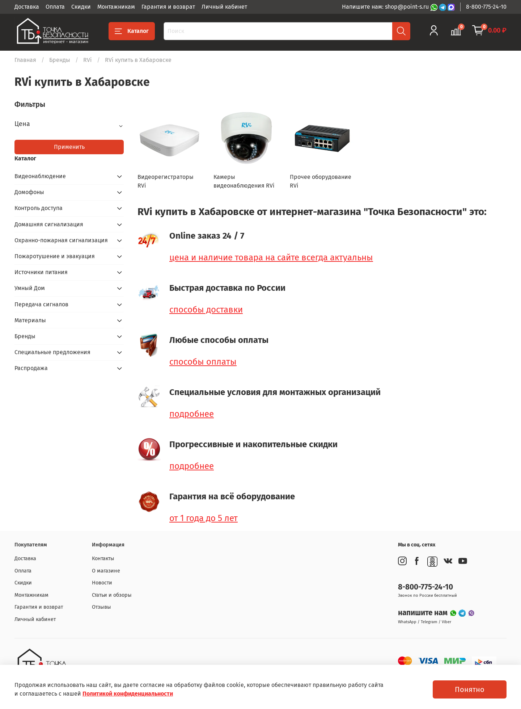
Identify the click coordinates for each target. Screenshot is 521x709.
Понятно (469, 689)
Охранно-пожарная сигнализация (61, 240)
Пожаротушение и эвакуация (54, 256)
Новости (102, 583)
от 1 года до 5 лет (203, 518)
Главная (25, 59)
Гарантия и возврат (168, 6)
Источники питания (41, 272)
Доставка (26, 6)
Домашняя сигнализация (48, 224)
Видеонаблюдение (40, 176)
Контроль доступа (38, 208)
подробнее (191, 414)
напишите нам (423, 612)
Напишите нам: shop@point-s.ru (386, 6)
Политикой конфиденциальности (127, 693)
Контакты (103, 558)
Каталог (132, 31)
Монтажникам (116, 6)
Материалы (30, 320)
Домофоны (29, 192)
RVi (87, 59)
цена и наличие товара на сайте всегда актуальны (271, 257)
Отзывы (101, 607)
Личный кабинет (224, 6)
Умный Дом (29, 288)
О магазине (106, 571)
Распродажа (31, 368)
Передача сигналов (41, 304)
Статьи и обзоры (112, 595)
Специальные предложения (52, 352)
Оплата (55, 6)
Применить (69, 146)
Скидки (81, 6)
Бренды (59, 59)
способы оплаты (203, 362)
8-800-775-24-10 (486, 6)
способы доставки (206, 310)
